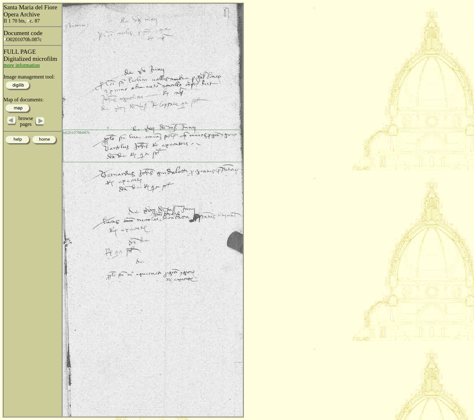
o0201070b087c (76, 132)
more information (22, 65)
